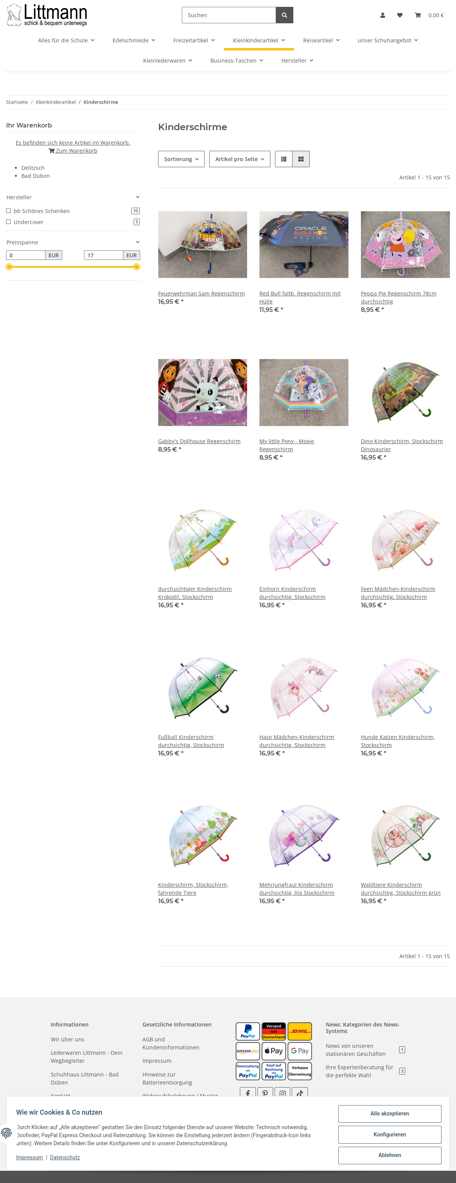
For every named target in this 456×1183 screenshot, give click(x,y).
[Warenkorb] (429, 15)
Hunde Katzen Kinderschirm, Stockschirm (398, 741)
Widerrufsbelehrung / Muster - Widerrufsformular (182, 1099)
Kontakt (60, 1095)
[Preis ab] (25, 255)
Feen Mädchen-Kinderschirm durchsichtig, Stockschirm (398, 592)
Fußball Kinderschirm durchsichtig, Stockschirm (191, 741)
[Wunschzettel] (400, 15)
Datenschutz (67, 1159)
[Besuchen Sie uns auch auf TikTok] (299, 1094)
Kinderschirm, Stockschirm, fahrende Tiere (193, 888)
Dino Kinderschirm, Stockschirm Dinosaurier (402, 445)
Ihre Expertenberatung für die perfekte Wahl (365, 1071)
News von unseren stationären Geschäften (365, 1049)
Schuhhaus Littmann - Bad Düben (85, 1078)
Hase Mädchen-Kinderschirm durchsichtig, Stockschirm (296, 741)
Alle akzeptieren (387, 1116)
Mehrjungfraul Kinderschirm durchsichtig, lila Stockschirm (297, 888)
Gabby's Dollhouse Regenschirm (199, 441)
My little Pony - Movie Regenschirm (286, 445)
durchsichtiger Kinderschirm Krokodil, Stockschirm (195, 592)
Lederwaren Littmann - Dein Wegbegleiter (87, 1056)
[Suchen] (229, 15)
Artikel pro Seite (236, 159)
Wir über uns (67, 1039)
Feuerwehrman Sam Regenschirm (201, 293)
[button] (382, 15)
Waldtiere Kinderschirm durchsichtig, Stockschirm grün (401, 888)
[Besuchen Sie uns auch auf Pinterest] (265, 1094)
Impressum (156, 1060)
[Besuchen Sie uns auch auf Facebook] (247, 1094)
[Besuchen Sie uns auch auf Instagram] (282, 1094)
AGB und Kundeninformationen (170, 1043)
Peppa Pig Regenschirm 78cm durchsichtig (399, 297)
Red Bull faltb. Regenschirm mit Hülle (300, 297)
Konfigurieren (387, 1136)
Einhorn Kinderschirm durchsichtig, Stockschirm (292, 592)
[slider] (9, 267)
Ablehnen (387, 1156)
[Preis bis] (103, 255)
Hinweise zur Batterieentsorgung (167, 1078)
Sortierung (178, 159)
